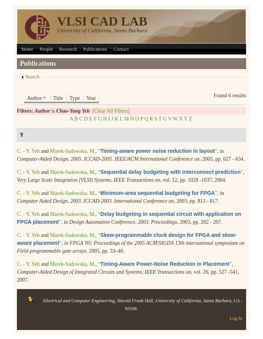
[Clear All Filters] (111, 111)
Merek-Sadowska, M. (72, 264)
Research (68, 49)
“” (157, 151)
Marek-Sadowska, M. (72, 151)
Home (27, 49)
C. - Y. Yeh (28, 151)
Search (32, 77)
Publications (95, 49)
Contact (120, 49)
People (46, 49)
